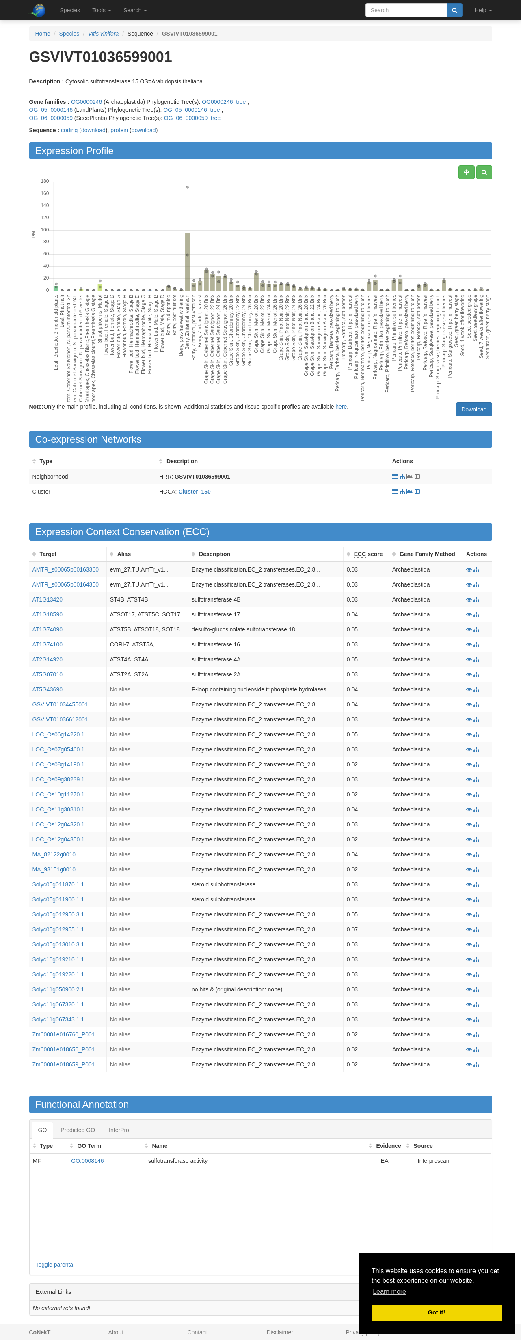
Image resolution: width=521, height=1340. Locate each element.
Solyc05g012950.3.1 (58, 914)
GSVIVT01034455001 (60, 704)
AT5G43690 (47, 689)
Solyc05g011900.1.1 (58, 899)
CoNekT (40, 1332)
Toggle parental (55, 1264)
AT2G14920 (47, 659)
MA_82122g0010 (54, 854)
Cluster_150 (194, 491)
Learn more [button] (389, 1291)
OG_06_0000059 (51, 118)
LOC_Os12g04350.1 (58, 839)
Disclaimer (280, 1332)
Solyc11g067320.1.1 (58, 1004)
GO (42, 1130)
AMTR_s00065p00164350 (65, 584)
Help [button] (483, 10)
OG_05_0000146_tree (191, 110)
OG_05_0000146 (51, 110)
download (93, 130)
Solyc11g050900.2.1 (58, 989)
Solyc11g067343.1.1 (58, 1019)
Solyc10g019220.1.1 (58, 974)
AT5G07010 (47, 674)
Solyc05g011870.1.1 (58, 884)
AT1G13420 (47, 599)
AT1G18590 (47, 614)
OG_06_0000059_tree (192, 118)
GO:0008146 (87, 1161)
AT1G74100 (47, 644)
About (115, 1332)
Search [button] (135, 10)
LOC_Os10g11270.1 (58, 794)
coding (69, 130)
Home (42, 33)
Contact (197, 1332)
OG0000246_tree (224, 101)
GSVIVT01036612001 (60, 719)
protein (119, 130)
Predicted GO (78, 1130)
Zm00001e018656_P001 (63, 1049)
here (341, 406)
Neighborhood (50, 476)
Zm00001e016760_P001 (63, 1034)
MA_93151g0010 (54, 869)
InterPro (119, 1130)
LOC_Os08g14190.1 (58, 764)
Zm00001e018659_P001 (63, 1064)
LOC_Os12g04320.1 (58, 824)
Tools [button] (101, 10)
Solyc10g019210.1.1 (58, 959)
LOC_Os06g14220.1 (58, 734)
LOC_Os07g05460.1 (58, 749)
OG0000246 (86, 101)
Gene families (47, 101)
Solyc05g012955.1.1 (58, 929)
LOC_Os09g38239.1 (58, 779)
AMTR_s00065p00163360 (65, 569)
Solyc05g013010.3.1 (58, 944)
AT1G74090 (47, 629)
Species (70, 10)
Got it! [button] (436, 1312)
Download (473, 409)
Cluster (41, 491)
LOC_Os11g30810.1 (58, 809)
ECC (196, 531)
